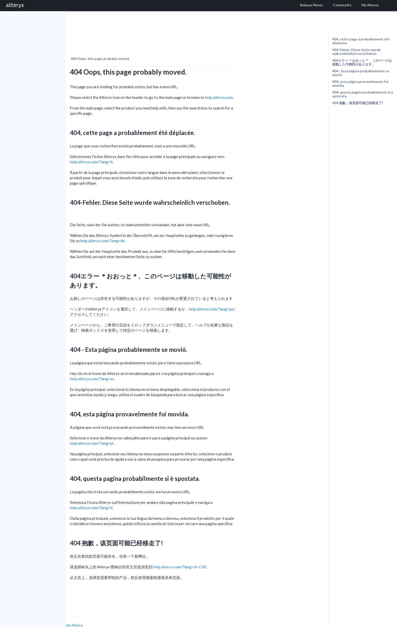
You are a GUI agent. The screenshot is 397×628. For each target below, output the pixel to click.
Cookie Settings (85, 619)
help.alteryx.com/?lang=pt (143, 432)
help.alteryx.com (270, 86)
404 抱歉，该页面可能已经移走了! (357, 103)
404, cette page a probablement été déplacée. (361, 41)
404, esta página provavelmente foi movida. (360, 83)
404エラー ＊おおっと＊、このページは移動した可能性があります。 (362, 62)
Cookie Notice (123, 614)
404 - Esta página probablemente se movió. (360, 73)
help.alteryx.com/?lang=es (143, 368)
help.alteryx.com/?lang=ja (262, 298)
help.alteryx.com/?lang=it (142, 497)
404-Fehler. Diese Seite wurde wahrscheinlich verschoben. (356, 52)
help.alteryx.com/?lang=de (154, 230)
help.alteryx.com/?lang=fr (142, 151)
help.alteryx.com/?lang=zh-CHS (231, 556)
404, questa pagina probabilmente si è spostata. (362, 94)
